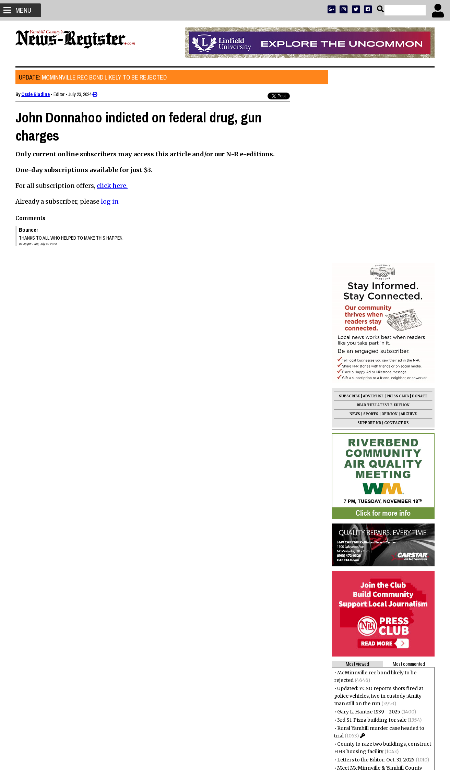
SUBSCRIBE (349, 204)
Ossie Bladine (36, 94)
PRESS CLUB (397, 204)
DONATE (419, 204)
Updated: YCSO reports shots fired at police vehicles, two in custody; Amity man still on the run (378, 503)
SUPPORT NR (369, 230)
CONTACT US (396, 230)
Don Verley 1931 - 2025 (363, 607)
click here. (112, 186)
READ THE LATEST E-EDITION (382, 212)
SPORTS (370, 221)
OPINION (389, 221)
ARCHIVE (408, 221)
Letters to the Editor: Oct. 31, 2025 (375, 567)
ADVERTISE (373, 204)
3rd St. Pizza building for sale (371, 528)
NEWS (354, 221)
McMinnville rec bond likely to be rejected (93, 77)
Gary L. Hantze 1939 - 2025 (368, 519)
